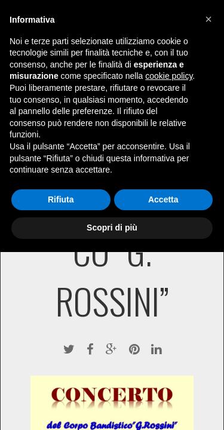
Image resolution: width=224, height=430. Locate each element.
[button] (208, 19)
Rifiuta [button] (61, 199)
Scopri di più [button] (112, 227)
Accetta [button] (163, 199)
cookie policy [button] (168, 76)
